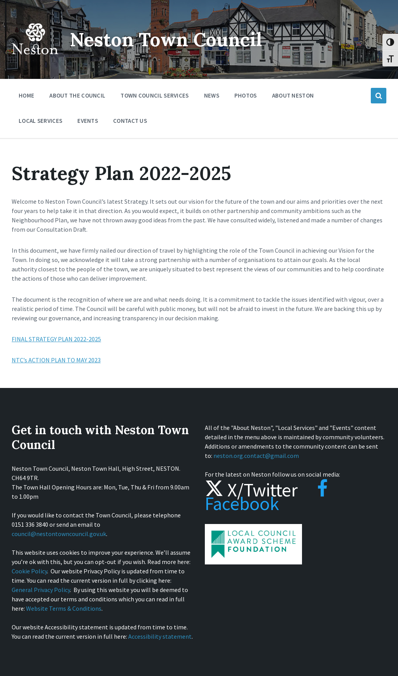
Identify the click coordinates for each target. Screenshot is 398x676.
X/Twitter (251, 489)
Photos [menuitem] (245, 95)
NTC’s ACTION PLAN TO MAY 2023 (56, 360)
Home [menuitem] (26, 95)
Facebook (266, 496)
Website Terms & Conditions (63, 608)
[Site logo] (35, 60)
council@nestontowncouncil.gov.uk (59, 534)
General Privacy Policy (41, 590)
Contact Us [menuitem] (130, 120)
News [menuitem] (211, 95)
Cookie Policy (29, 571)
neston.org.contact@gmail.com (256, 455)
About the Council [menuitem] (77, 95)
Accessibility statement (160, 636)
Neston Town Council (166, 39)
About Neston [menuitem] (293, 95)
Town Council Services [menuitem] (154, 95)
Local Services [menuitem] (40, 120)
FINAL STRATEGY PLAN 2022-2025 (56, 339)
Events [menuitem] (87, 120)
